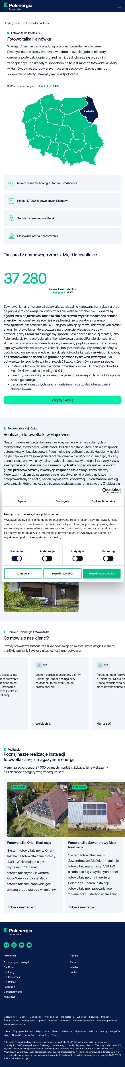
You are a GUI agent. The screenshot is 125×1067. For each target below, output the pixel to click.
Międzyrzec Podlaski (23, 1031)
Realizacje (9, 986)
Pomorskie (65, 1020)
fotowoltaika (26, 329)
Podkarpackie (28, 1020)
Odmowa (23, 573)
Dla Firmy (9, 972)
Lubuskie (93, 1016)
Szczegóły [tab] (62, 501)
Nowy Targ (43, 1035)
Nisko (6, 1035)
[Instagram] (14, 945)
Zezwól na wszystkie (102, 573)
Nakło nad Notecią (98, 1031)
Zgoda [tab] (22, 501)
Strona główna (12, 23)
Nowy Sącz (30, 1035)
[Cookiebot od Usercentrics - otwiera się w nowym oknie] (105, 490)
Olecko (55, 1035)
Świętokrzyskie (11, 1020)
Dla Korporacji (12, 976)
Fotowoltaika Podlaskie (36, 23)
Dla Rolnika (10, 981)
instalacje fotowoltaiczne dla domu (35, 366)
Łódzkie (53, 1020)
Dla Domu (9, 967)
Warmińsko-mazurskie (14, 1024)
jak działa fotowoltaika (67, 352)
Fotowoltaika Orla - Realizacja (29, 843)
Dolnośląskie (67, 1016)
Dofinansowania (13, 991)
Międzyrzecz (42, 1031)
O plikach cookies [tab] (103, 501)
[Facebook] (6, 945)
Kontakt (74, 972)
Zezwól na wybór (62, 573)
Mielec (55, 1031)
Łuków (7, 1031)
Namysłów (115, 1031)
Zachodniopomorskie (107, 1020)
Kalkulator (9, 996)
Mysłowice (80, 1031)
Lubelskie (81, 1016)
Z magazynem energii (16, 962)
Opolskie (42, 1020)
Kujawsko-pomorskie (83, 1020)
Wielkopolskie (51, 1016)
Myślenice (67, 1031)
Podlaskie (106, 1016)
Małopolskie (36, 1016)
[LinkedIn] (21, 945)
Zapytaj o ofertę (62, 400)
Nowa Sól (17, 1035)
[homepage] (18, 6)
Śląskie (23, 1016)
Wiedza (74, 967)
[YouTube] (29, 945)
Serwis (74, 962)
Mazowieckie (10, 1016)
